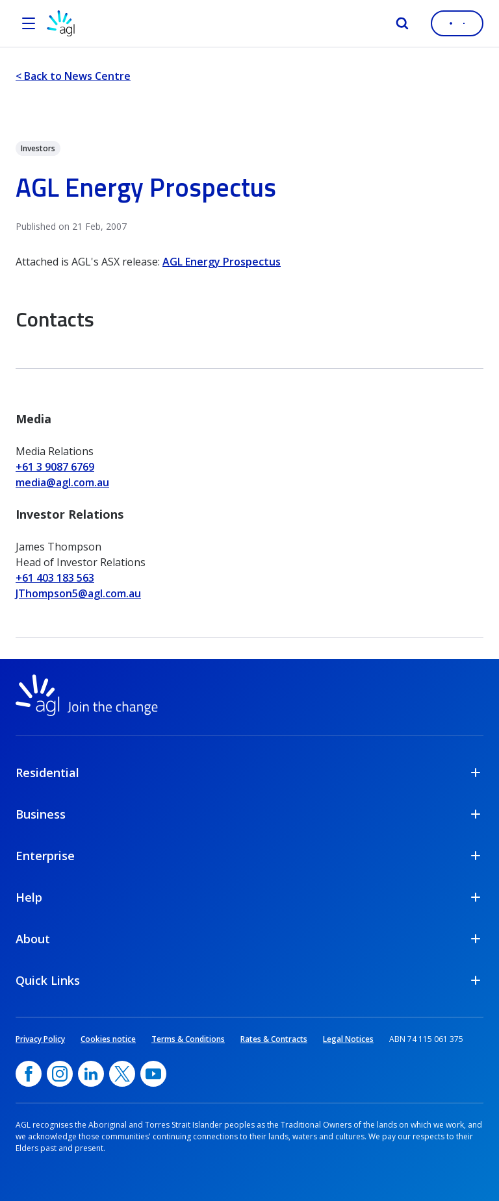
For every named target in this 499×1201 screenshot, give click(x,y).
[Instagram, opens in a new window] (60, 1074)
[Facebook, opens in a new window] (29, 1074)
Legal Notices (348, 1039)
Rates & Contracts (273, 1039)
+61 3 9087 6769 (55, 467)
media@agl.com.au (62, 482)
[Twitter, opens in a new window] (122, 1074)
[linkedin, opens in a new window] (91, 1074)
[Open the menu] (29, 23)
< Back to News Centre (73, 76)
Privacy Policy (40, 1039)
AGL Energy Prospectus (221, 261)
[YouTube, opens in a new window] (153, 1074)
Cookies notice (108, 1039)
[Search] (402, 23)
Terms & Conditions (188, 1039)
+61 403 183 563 (55, 578)
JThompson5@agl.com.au (78, 593)
